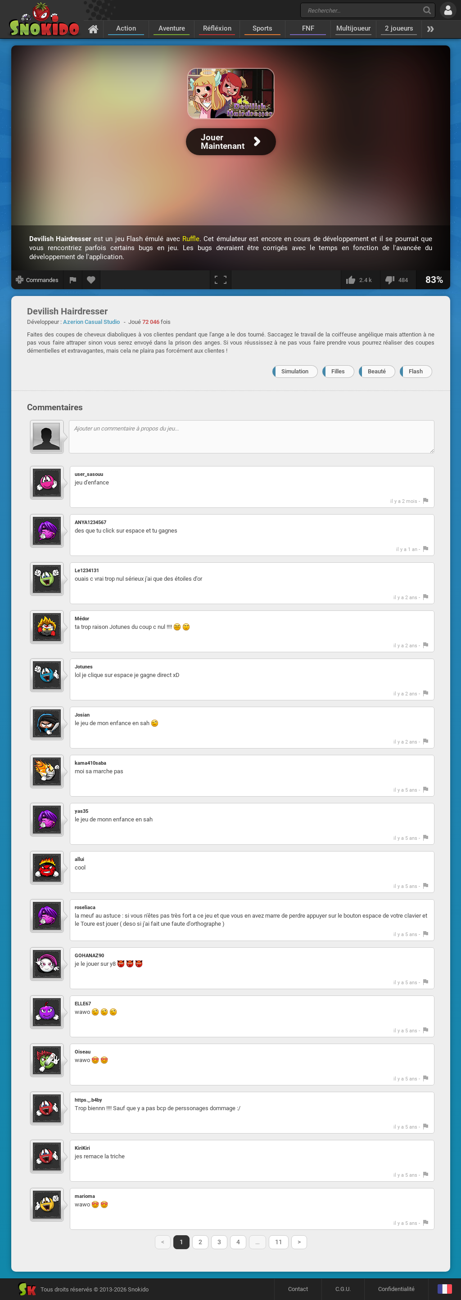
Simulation (294, 371)
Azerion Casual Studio (91, 321)
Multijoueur (353, 28)
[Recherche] (427, 10)
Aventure (171, 28)
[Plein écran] (220, 279)
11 (278, 1242)
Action (126, 28)
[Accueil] (93, 28)
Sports (262, 28)
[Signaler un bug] (72, 279)
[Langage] (444, 1289)
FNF (308, 28)
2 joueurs (399, 28)
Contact (298, 1289)
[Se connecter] (448, 10)
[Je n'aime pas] (398, 279)
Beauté (377, 371)
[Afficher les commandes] (37, 279)
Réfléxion (217, 28)
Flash (416, 371)
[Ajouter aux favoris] (91, 279)
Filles (338, 371)
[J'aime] (360, 279)
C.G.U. (343, 1289)
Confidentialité (396, 1289)
